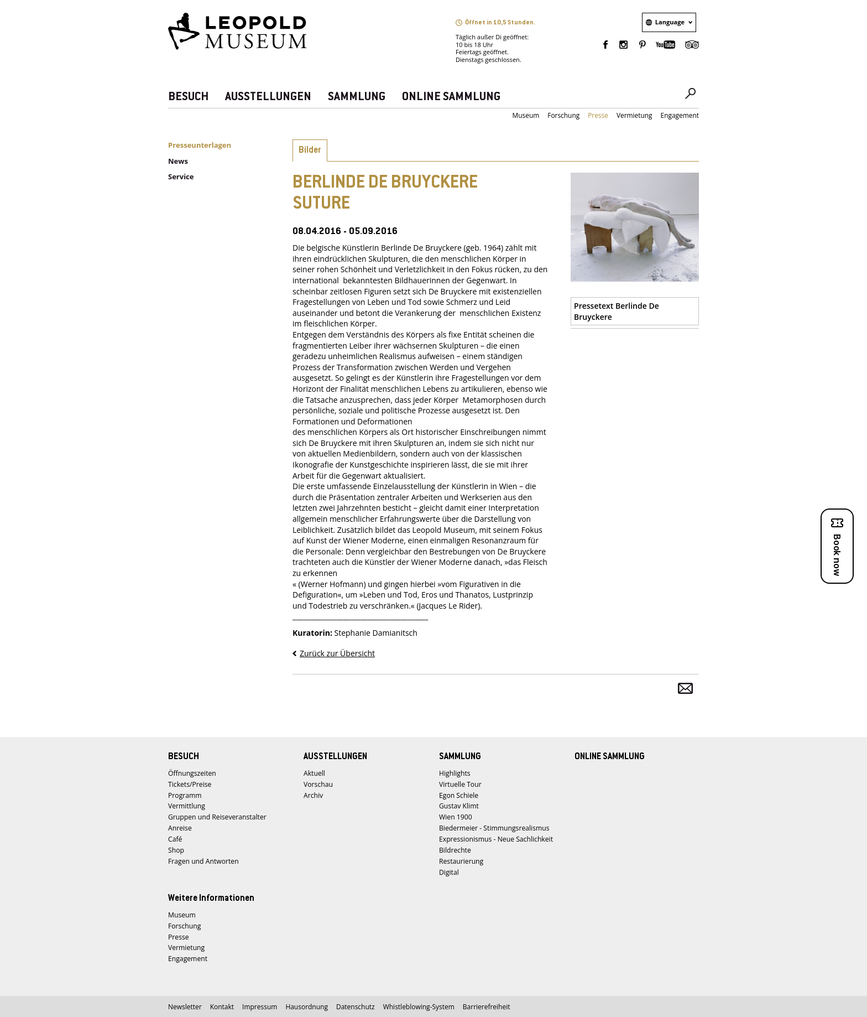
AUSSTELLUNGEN (268, 97)
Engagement (680, 115)
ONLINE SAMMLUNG (451, 97)
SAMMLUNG (356, 97)
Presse (598, 115)
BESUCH (188, 97)
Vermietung (634, 115)
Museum (526, 115)
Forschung (563, 115)
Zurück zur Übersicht (337, 653)
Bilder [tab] (310, 150)
